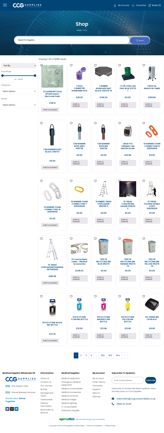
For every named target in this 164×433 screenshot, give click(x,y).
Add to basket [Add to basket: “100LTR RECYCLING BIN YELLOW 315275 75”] (148, 280)
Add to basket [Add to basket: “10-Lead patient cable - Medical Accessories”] (76, 280)
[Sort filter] (18, 67)
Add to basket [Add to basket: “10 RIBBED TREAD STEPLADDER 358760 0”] (100, 222)
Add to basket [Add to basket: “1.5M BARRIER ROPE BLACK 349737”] (50, 169)
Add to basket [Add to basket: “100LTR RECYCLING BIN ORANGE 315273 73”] (124, 280)
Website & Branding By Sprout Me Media (90, 421)
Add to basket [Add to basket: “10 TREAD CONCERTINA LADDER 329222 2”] (124, 222)
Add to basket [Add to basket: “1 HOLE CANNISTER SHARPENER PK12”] (76, 107)
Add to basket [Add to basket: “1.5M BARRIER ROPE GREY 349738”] (76, 164)
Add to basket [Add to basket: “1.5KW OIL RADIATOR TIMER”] (148, 107)
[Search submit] (139, 41)
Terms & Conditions (94, 427)
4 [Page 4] (91, 357)
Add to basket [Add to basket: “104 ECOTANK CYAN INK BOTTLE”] (76, 338)
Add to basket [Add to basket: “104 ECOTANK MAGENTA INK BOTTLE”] (100, 338)
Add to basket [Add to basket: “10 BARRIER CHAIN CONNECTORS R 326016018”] (148, 164)
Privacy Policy (110, 427)
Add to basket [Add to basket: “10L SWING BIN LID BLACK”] (148, 338)
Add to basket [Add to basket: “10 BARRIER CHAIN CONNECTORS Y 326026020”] (76, 222)
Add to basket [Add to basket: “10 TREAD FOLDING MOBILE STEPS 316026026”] (148, 222)
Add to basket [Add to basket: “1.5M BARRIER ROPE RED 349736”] (100, 164)
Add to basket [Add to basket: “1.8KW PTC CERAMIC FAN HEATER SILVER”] (124, 164)
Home (79, 31)
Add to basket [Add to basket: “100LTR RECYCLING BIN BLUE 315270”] (100, 280)
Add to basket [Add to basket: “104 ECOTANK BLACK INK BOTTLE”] (50, 342)
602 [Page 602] (103, 357)
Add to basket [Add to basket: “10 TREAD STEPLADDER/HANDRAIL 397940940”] (50, 284)
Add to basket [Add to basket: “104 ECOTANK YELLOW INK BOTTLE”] (124, 338)
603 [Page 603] (110, 357)
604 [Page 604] (118, 357)
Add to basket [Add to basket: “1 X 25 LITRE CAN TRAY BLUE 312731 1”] (124, 107)
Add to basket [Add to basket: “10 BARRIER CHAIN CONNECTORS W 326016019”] (50, 227)
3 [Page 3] (86, 357)
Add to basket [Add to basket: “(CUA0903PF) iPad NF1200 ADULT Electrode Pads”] (50, 111)
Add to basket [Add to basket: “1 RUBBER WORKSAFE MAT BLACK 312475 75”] (100, 107)
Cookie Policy (79, 427)
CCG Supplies (67, 427)
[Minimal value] (18, 77)
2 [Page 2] (80, 357)
